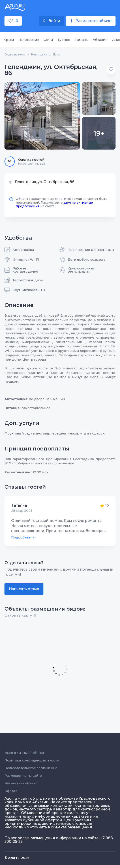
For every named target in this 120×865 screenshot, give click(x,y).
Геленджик (29, 40)
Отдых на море (15, 54)
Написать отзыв (24, 589)
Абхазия (100, 40)
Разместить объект (20, 783)
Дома (56, 54)
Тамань (81, 40)
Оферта (10, 791)
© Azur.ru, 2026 (16, 857)
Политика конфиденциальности (31, 760)
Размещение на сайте (23, 776)
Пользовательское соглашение (30, 768)
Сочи (48, 40)
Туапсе (64, 40)
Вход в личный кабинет (24, 753)
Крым (8, 40)
